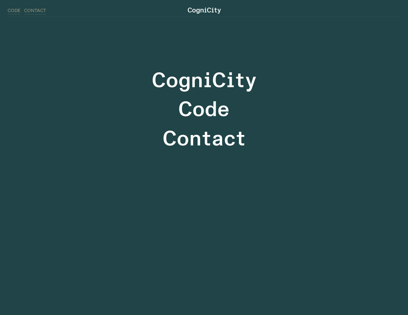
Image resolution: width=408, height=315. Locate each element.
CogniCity (204, 80)
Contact (204, 139)
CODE (14, 11)
